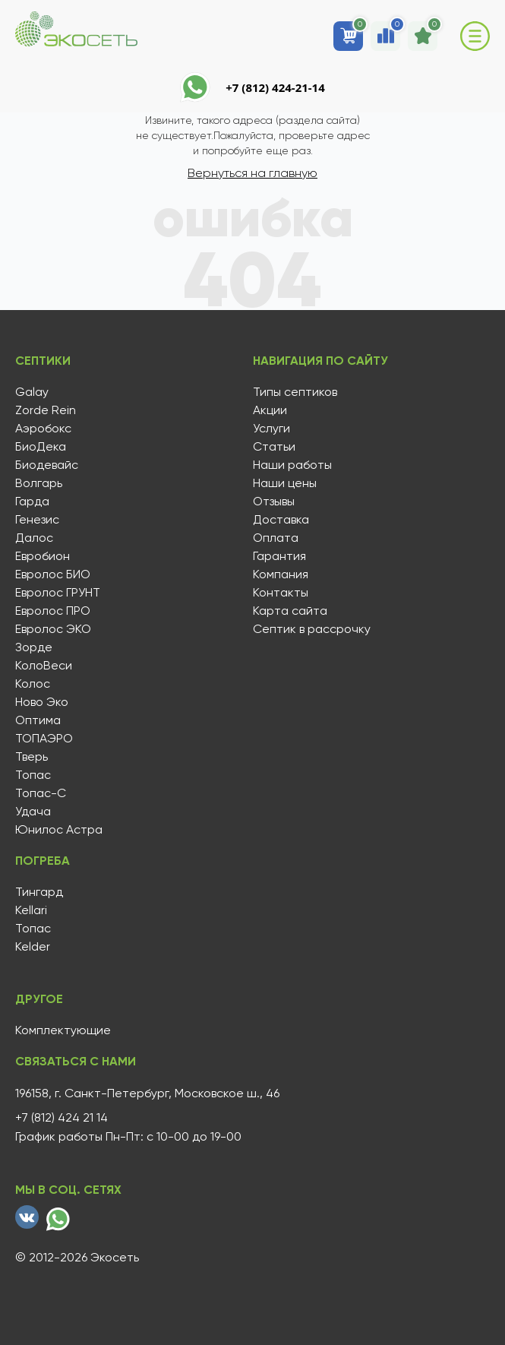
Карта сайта (290, 611)
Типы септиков (295, 392)
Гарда (32, 501)
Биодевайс (46, 465)
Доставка (281, 520)
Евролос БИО (52, 574)
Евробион (42, 556)
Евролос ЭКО (53, 629)
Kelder (32, 947)
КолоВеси (43, 666)
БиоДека (40, 447)
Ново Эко (41, 702)
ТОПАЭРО (44, 739)
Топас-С (40, 793)
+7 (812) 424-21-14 (275, 87)
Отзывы (274, 501)
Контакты (280, 593)
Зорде (33, 647)
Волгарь (38, 483)
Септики (43, 361)
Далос (34, 538)
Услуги (271, 428)
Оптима (38, 720)
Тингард (39, 892)
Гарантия (279, 556)
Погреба (42, 861)
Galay (32, 392)
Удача (33, 811)
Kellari (31, 910)
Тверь (31, 757)
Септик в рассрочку (312, 629)
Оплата (275, 538)
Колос (32, 684)
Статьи (274, 447)
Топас (33, 775)
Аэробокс (43, 428)
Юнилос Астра (59, 830)
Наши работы (292, 465)
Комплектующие (63, 1030)
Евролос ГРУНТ (57, 593)
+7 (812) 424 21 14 (61, 1118)
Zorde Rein (45, 410)
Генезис (37, 520)
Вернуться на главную (252, 173)
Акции (270, 410)
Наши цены (285, 483)
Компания (280, 574)
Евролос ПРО (52, 611)
